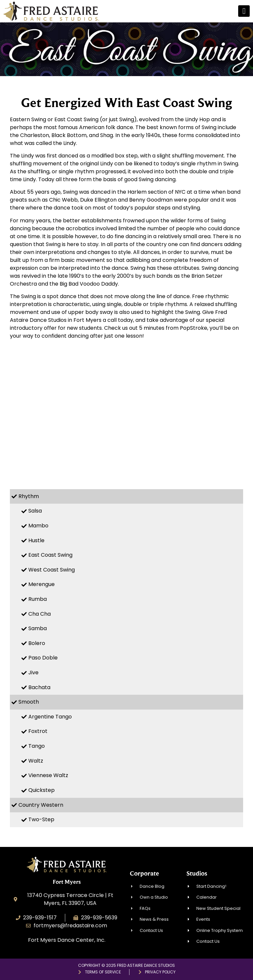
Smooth (28, 702)
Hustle (36, 540)
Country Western (40, 805)
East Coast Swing (50, 555)
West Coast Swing (51, 570)
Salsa (35, 511)
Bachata (39, 687)
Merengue (41, 584)
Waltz (35, 761)
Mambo (38, 525)
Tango (36, 746)
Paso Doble (43, 657)
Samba (37, 628)
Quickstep (41, 790)
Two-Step (41, 819)
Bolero (36, 643)
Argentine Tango (50, 716)
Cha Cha (39, 614)
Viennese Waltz (48, 775)
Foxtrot (37, 731)
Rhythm (28, 496)
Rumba (37, 599)
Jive (33, 672)
